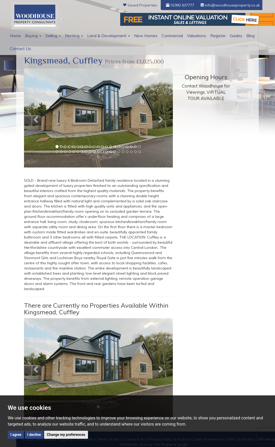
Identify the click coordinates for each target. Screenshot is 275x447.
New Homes (141, 35)
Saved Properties (140, 5)
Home (15, 35)
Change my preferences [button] (66, 435)
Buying (32, 35)
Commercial (166, 35)
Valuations (190, 35)
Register (211, 35)
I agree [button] (15, 435)
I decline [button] (34, 435)
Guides (229, 35)
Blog (243, 35)
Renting (72, 35)
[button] (35, 117)
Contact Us (19, 48)
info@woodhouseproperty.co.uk (230, 5)
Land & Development (105, 35)
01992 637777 (180, 5)
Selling (51, 35)
